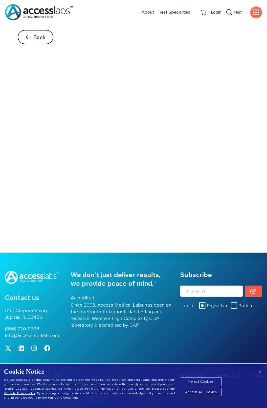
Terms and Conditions (63, 398)
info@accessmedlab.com (32, 336)
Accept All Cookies (201, 392)
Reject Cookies (201, 381)
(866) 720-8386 (22, 329)
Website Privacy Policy (19, 393)
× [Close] (260, 371)
